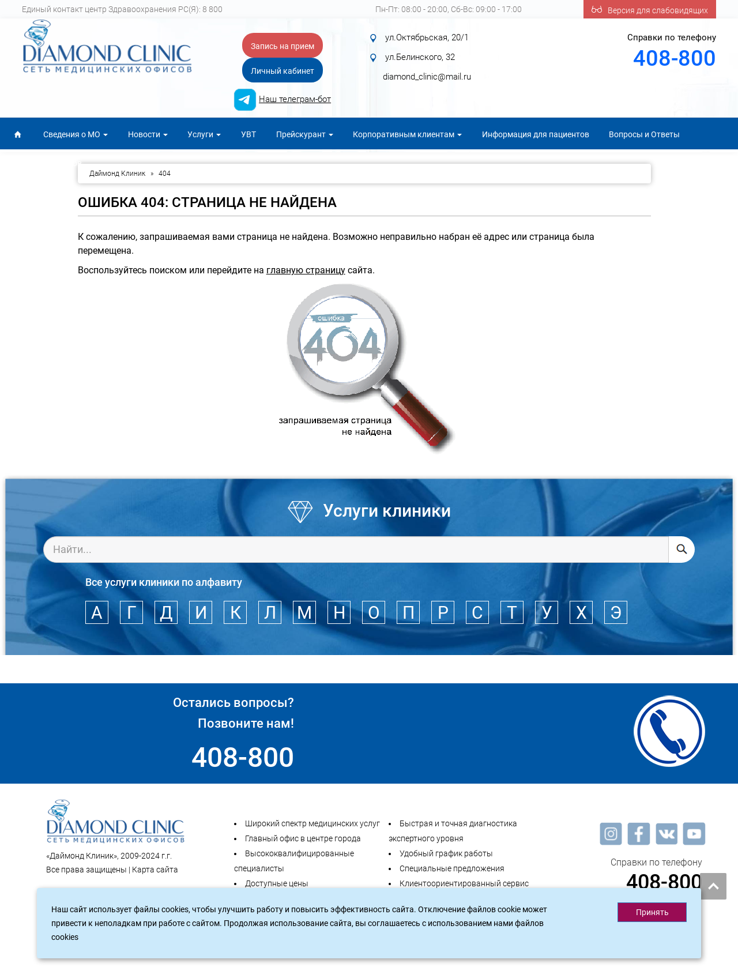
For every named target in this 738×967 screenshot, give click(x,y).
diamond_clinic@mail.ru (427, 77)
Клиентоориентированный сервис (464, 883)
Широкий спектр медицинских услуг (312, 823)
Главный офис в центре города (303, 838)
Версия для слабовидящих (650, 9)
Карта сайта (155, 869)
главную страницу (305, 270)
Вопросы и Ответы (644, 134)
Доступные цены (276, 883)
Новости (148, 134)
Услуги (204, 134)
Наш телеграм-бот (295, 99)
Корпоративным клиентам (407, 134)
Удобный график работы (446, 853)
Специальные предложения (452, 868)
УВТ (248, 134)
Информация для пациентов (535, 134)
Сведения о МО (75, 134)
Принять (652, 912)
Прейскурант (304, 134)
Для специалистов (47, 163)
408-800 (674, 58)
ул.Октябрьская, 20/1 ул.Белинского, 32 (424, 57)
